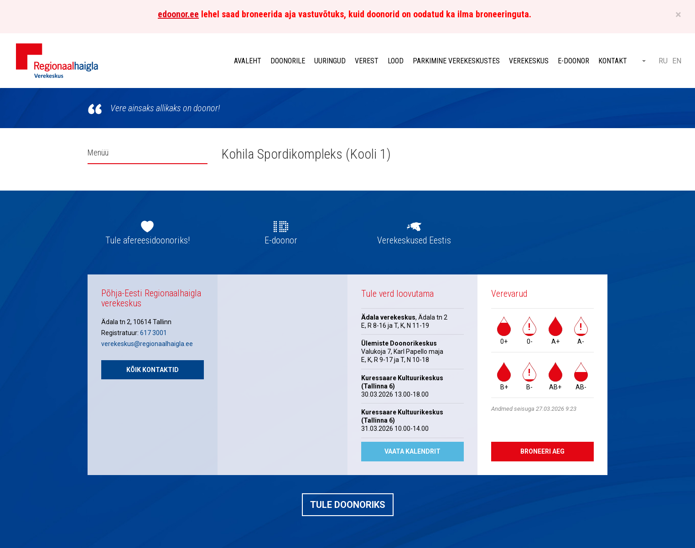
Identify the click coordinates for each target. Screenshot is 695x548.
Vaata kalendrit (412, 451)
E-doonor (573, 61)
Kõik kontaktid (152, 369)
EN (676, 61)
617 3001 (153, 332)
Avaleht (247, 61)
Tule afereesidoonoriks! (147, 240)
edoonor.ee (178, 14)
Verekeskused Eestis (414, 240)
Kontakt (612, 61)
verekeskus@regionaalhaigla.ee (147, 343)
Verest (367, 61)
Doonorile (287, 61)
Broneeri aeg (542, 451)
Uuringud (330, 61)
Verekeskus (529, 61)
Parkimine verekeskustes (456, 61)
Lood (396, 61)
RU (663, 61)
